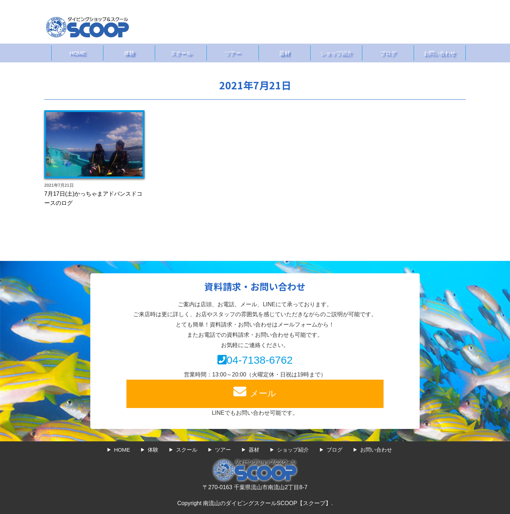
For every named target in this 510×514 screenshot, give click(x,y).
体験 (129, 53)
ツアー (232, 53)
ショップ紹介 (336, 53)
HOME (77, 53)
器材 (284, 53)
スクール (181, 53)
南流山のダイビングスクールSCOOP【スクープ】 (267, 503)
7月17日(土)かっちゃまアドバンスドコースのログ (93, 198)
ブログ (388, 53)
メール (255, 391)
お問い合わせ (439, 53)
